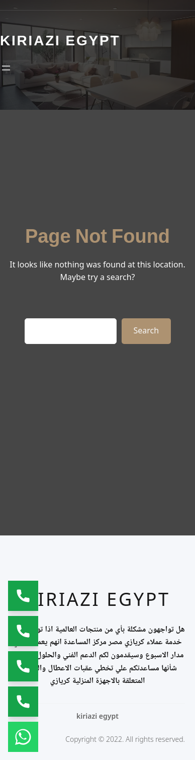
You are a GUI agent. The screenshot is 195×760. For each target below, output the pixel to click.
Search (146, 330)
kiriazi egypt (97, 599)
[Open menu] (6, 68)
